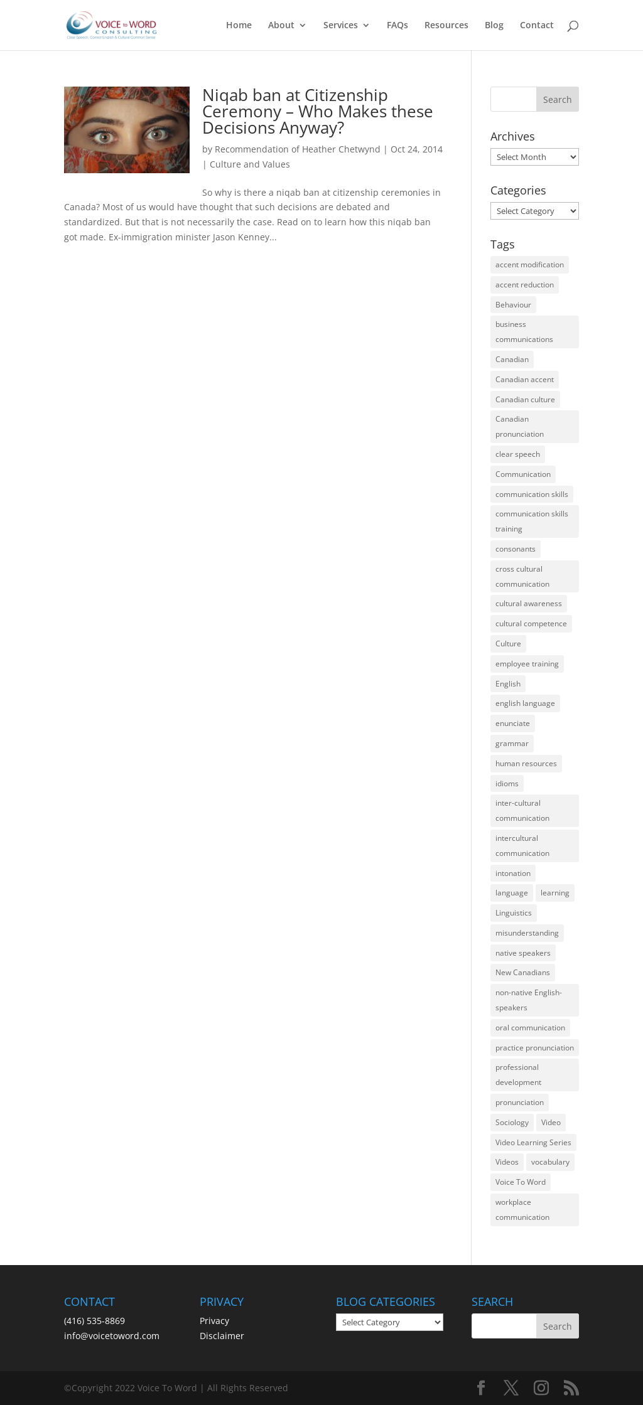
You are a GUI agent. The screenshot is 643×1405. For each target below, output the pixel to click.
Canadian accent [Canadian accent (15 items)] (524, 379)
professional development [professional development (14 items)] (518, 1074)
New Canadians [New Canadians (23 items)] (522, 972)
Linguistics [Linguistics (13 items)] (513, 912)
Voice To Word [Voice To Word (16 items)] (520, 1182)
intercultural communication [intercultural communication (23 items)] (522, 845)
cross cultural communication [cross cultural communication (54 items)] (522, 576)
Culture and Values (250, 164)
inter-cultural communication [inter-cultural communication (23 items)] (522, 810)
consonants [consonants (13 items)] (515, 548)
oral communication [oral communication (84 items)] (530, 1027)
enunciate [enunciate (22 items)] (512, 723)
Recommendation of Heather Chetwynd (298, 149)
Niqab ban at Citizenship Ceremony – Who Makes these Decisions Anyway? (317, 111)
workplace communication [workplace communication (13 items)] (522, 1209)
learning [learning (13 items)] (555, 892)
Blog (494, 26)
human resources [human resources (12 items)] (526, 763)
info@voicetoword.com (111, 1336)
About (281, 26)
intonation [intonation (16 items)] (513, 873)
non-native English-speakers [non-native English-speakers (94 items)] (528, 1000)
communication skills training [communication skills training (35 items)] (531, 521)
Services (340, 26)
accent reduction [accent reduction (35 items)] (524, 284)
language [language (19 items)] (511, 892)
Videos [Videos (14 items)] (507, 1162)
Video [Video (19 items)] (551, 1122)
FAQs (397, 26)
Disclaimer (222, 1336)
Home (239, 26)
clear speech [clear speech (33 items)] (517, 454)
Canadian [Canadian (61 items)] (512, 359)
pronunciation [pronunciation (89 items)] (519, 1102)
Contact (537, 26)
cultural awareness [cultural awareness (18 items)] (528, 603)
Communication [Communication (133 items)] (523, 474)
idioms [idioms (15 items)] (507, 783)
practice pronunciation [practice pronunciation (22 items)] (534, 1047)
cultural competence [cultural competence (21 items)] (531, 623)
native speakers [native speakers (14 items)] (523, 953)
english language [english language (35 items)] (525, 703)
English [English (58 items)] (508, 683)
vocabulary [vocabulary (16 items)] (550, 1162)
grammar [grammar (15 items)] (512, 743)
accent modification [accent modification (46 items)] (529, 264)
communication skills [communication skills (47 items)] (531, 494)
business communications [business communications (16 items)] (524, 332)
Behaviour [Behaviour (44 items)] (513, 304)
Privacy (214, 1321)
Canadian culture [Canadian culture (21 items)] (525, 399)
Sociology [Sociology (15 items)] (512, 1122)
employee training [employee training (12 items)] (527, 663)
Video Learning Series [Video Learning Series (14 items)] (533, 1142)
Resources (446, 26)
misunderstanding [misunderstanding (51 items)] (527, 932)
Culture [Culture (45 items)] (508, 643)
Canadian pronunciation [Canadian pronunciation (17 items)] (519, 426)
